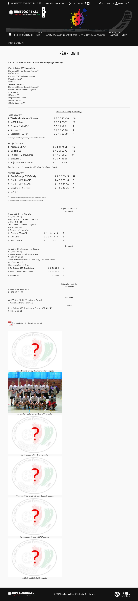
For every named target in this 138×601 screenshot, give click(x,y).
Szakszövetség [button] (52, 35)
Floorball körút (39, 33)
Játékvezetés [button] (90, 35)
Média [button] (124, 35)
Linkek (21, 43)
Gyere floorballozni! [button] (25, 33)
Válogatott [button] (102, 35)
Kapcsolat (13, 43)
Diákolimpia (78, 35)
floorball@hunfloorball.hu (53, 3)
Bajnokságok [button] (66, 35)
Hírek (15, 35)
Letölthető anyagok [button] (114, 33)
